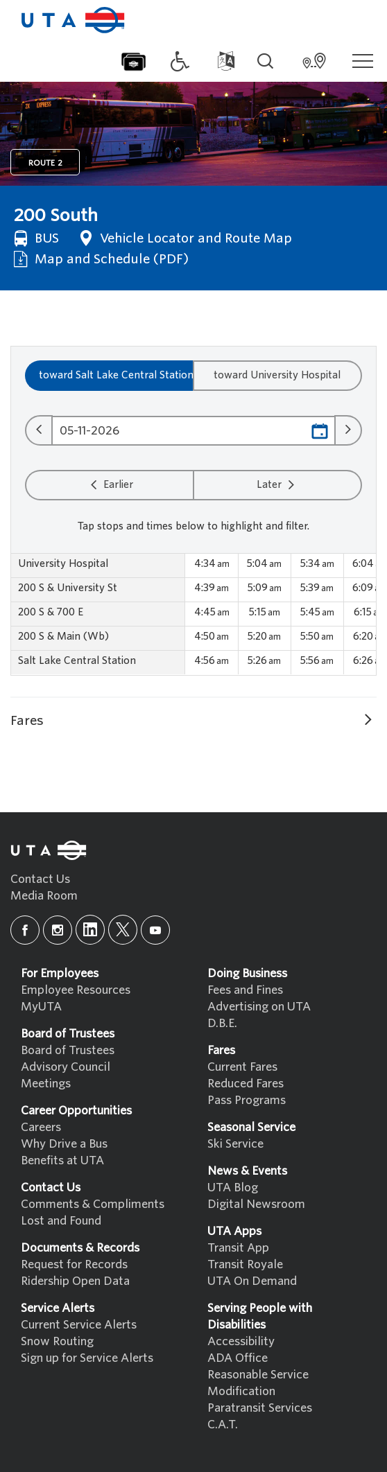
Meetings (46, 1083)
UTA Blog (232, 1187)
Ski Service (235, 1143)
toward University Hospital (277, 374)
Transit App (238, 1247)
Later (277, 484)
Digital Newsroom (256, 1204)
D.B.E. (222, 1023)
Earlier (110, 484)
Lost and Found (61, 1220)
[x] (122, 930)
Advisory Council (65, 1067)
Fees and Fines (245, 990)
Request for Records (74, 1264)
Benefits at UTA (62, 1160)
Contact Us (40, 879)
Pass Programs (246, 1100)
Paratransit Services (259, 1407)
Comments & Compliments (92, 1204)
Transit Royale (245, 1264)
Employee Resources (75, 990)
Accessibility (241, 1341)
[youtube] (155, 930)
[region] (193, 614)
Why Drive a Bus (64, 1143)
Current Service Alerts (79, 1324)
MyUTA (41, 1006)
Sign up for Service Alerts (87, 1358)
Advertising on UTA (259, 1006)
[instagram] (57, 930)
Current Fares (242, 1067)
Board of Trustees (67, 1050)
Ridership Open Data (75, 1281)
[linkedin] (90, 930)
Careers (41, 1127)
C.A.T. (222, 1424)
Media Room (44, 895)
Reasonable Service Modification (258, 1383)
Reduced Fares (245, 1083)
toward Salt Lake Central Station (116, 374)
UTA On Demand (252, 1281)
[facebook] (25, 930)
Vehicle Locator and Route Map (185, 238)
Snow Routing (57, 1341)
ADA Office (237, 1358)
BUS (36, 238)
